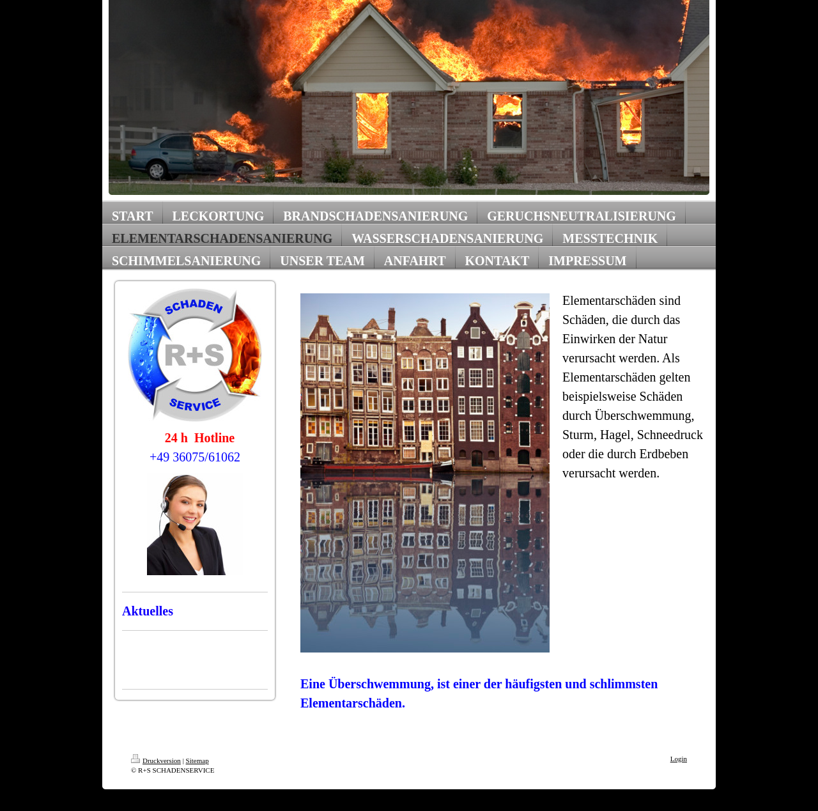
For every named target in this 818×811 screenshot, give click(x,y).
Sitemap (197, 760)
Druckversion (156, 760)
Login (678, 758)
